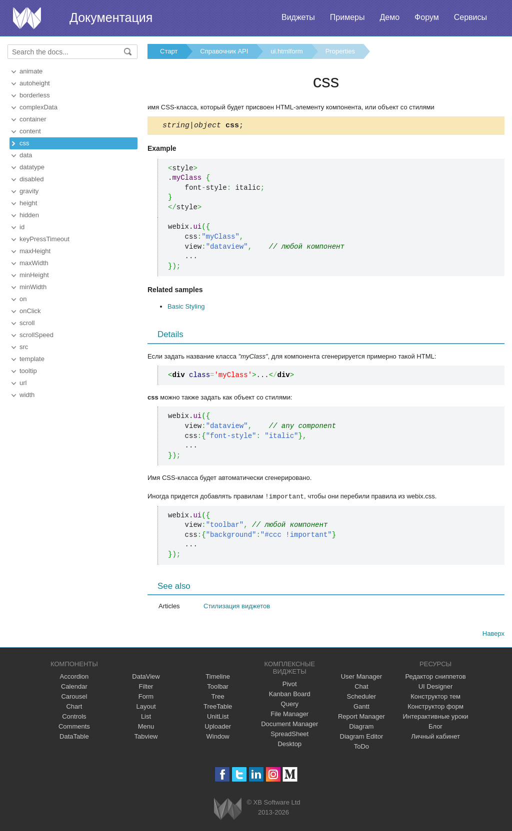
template (32, 359)
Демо (390, 17)
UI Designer (435, 687)
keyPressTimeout (45, 239)
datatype (32, 167)
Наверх (493, 634)
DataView (146, 677)
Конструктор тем (435, 697)
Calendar (74, 687)
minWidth (33, 287)
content (30, 131)
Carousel (74, 697)
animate (31, 71)
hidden (29, 215)
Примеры (347, 17)
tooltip (28, 371)
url (23, 383)
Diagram (361, 727)
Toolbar (217, 687)
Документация (111, 17)
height (28, 203)
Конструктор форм (436, 707)
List (146, 717)
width (27, 395)
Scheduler (361, 697)
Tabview (146, 737)
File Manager (289, 715)
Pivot (289, 685)
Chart (74, 707)
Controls (74, 717)
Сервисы (470, 17)
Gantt (362, 707)
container (33, 119)
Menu (146, 727)
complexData (39, 107)
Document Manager (289, 725)
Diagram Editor (362, 737)
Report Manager (361, 717)
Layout (146, 707)
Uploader (217, 727)
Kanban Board (289, 695)
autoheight (35, 83)
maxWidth (34, 263)
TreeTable (218, 707)
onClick (30, 311)
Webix (228, 810)
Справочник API (224, 51)
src (24, 347)
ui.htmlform (286, 51)
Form (146, 697)
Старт (169, 51)
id (22, 227)
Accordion (74, 677)
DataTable (74, 737)
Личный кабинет (435, 737)
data (26, 155)
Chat (361, 687)
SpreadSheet (289, 735)
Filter (146, 687)
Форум (426, 17)
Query (289, 705)
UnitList (217, 717)
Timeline (218, 677)
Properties (340, 51)
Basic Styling (186, 308)
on (23, 299)
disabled (32, 179)
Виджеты (298, 17)
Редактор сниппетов (435, 677)
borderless (35, 95)
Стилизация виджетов (237, 607)
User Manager (361, 677)
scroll (27, 323)
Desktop (290, 745)
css (25, 143)
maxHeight (35, 251)
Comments (74, 727)
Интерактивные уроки (435, 717)
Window (218, 737)
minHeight (34, 275)
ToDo (361, 747)
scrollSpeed (37, 335)
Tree (218, 697)
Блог (435, 727)
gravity (29, 191)
